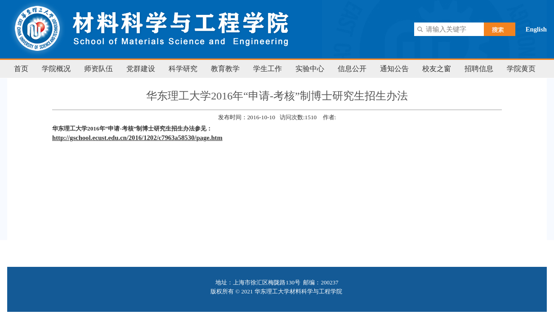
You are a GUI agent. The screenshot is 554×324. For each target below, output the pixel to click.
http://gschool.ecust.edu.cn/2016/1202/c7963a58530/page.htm (137, 137)
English (536, 29)
